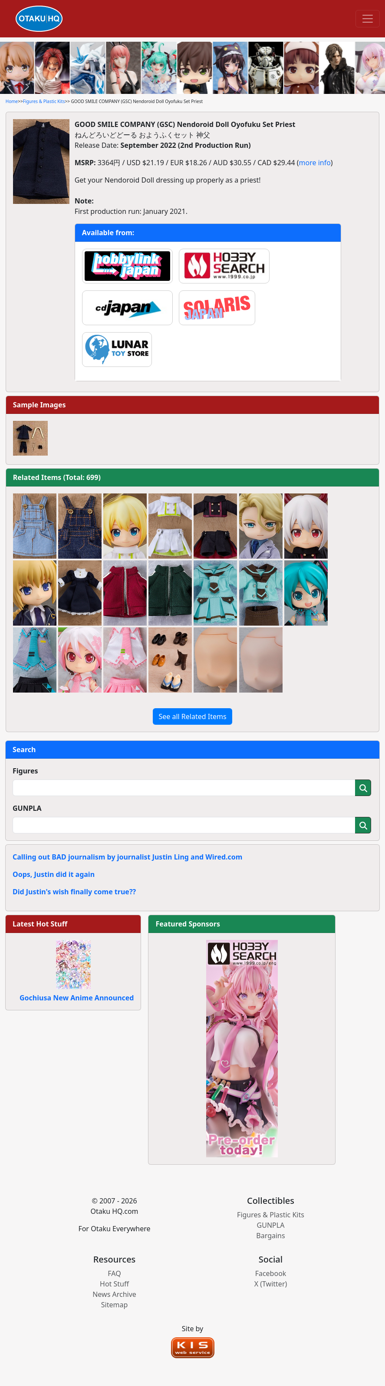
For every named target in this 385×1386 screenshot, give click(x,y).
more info (315, 162)
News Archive (114, 1294)
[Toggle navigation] (367, 18)
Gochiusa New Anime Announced (77, 998)
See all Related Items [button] (192, 716)
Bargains (270, 1235)
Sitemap (114, 1304)
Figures (25, 771)
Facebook (270, 1273)
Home (12, 101)
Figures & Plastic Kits (44, 101)
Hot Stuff (114, 1284)
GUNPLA (27, 808)
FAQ (114, 1273)
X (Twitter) (270, 1284)
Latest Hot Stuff (40, 924)
